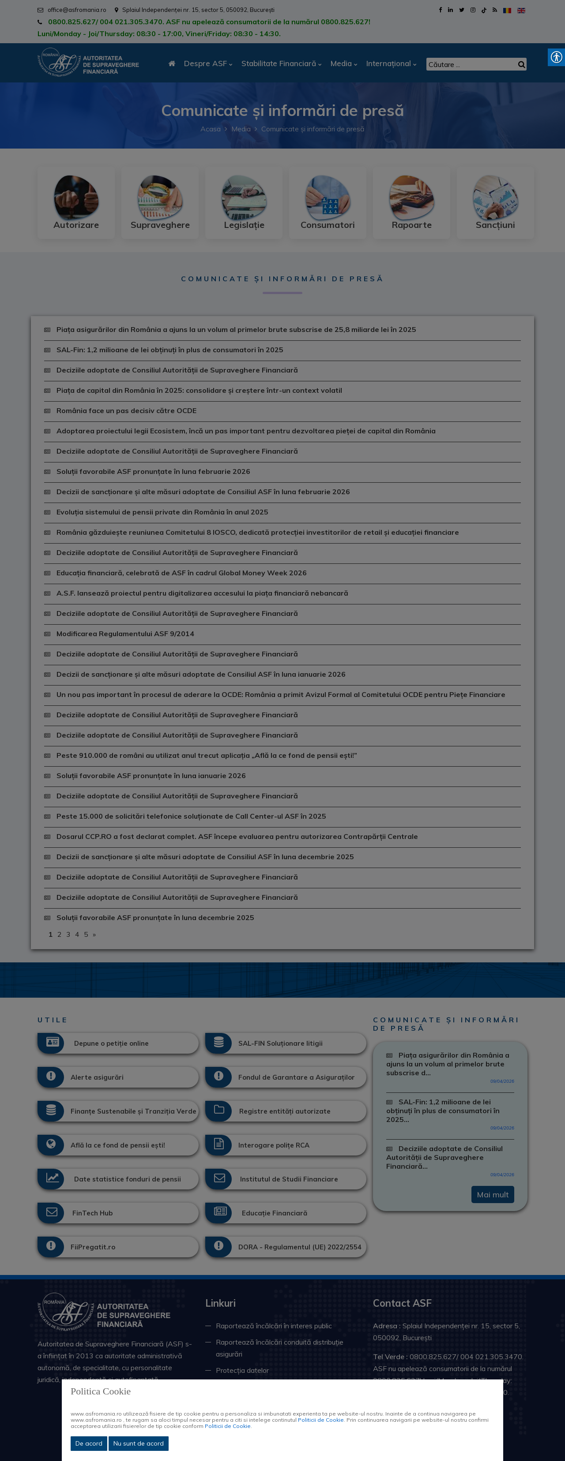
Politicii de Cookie (321, 1419)
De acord (88, 1443)
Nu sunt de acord (138, 1443)
